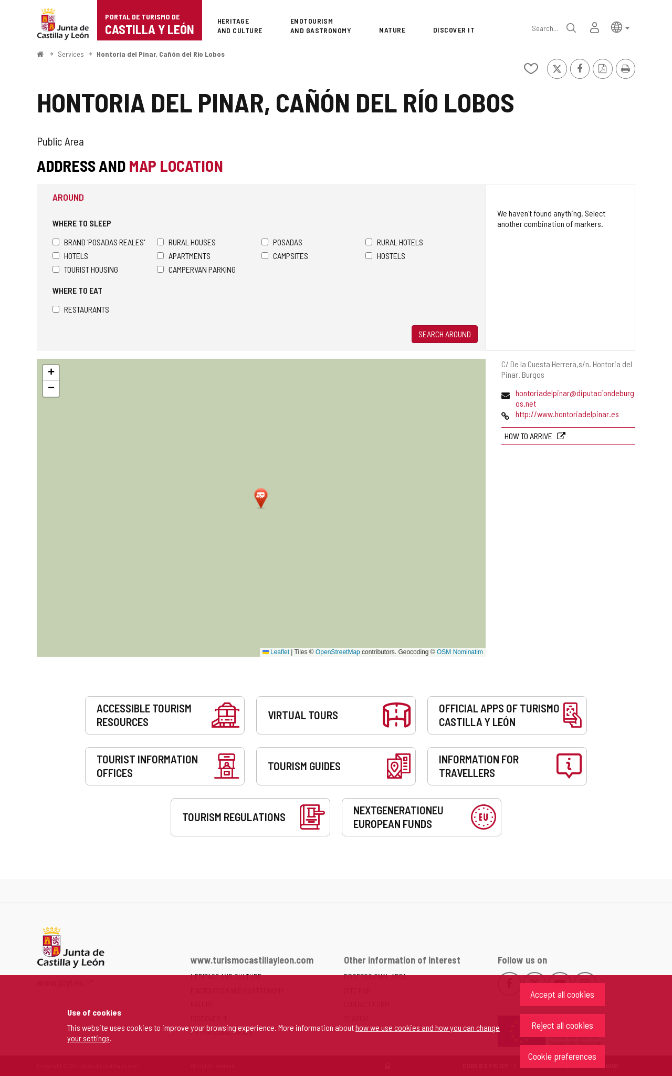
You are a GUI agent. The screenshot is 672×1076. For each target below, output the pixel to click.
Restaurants (80, 309)
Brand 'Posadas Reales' (98, 242)
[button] (620, 26)
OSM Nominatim (460, 652)
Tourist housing (85, 269)
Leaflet (275, 652)
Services (71, 53)
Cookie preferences (562, 1056)
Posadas (281, 242)
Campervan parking (196, 269)
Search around (444, 334)
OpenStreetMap (338, 652)
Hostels (385, 256)
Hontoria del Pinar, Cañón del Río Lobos (161, 53)
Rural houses (186, 242)
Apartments (184, 256)
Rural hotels (394, 242)
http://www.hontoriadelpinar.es (567, 414)
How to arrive (529, 436)
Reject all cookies (562, 1025)
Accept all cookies (562, 994)
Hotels (70, 256)
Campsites (284, 256)
